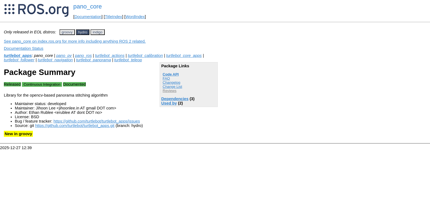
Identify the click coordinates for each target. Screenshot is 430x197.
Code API (171, 74)
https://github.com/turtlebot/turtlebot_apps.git (74, 125)
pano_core (87, 6)
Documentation (87, 17)
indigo (98, 32)
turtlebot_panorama (93, 60)
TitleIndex (113, 17)
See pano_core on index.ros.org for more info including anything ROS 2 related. (75, 41)
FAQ (166, 78)
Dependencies (174, 99)
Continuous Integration (42, 84)
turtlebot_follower (19, 60)
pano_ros (83, 55)
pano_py (64, 55)
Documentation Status (23, 48)
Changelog (171, 82)
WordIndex (135, 17)
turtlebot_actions (110, 55)
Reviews (169, 91)
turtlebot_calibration (145, 55)
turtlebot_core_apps (184, 55)
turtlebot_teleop (128, 60)
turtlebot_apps (18, 55)
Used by (169, 103)
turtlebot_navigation (55, 60)
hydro (82, 32)
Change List (172, 87)
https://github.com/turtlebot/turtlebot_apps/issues (96, 121)
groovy (67, 32)
